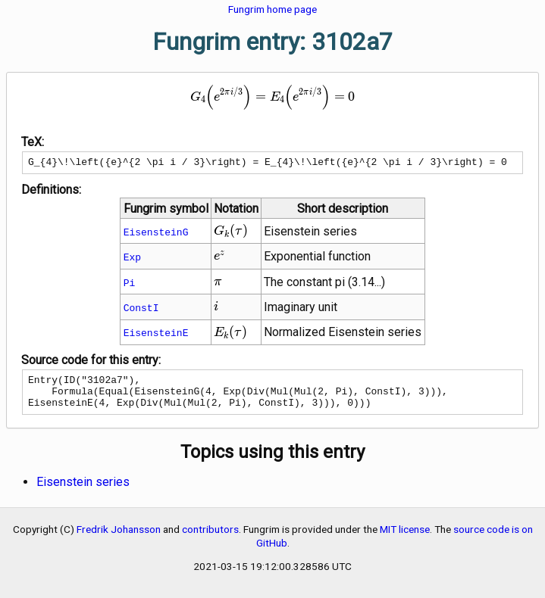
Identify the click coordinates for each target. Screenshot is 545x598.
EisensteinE (156, 334)
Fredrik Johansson (119, 538)
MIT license (405, 538)
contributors (210, 538)
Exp (132, 259)
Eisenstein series (83, 491)
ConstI (141, 309)
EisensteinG (156, 234)
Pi (130, 284)
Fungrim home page (272, 9)
